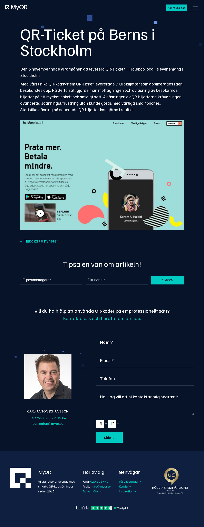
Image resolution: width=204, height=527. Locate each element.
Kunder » (125, 486)
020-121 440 (99, 481)
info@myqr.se (101, 486)
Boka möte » (92, 491)
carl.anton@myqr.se (47, 423)
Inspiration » (127, 491)
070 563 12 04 (54, 418)
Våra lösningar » (130, 481)
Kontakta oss (176, 7)
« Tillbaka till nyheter (39, 241)
